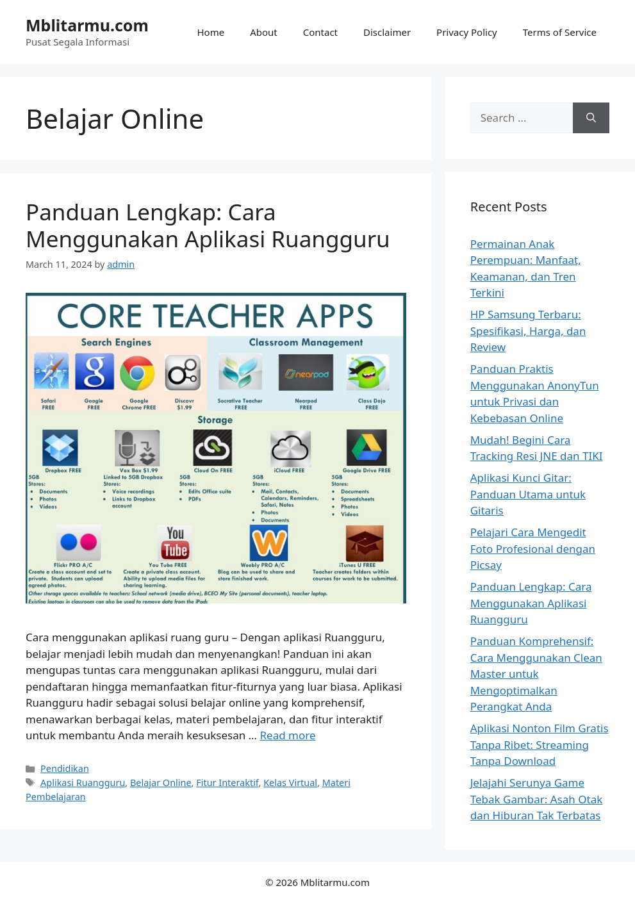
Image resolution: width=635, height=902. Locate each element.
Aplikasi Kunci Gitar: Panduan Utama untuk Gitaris (528, 494)
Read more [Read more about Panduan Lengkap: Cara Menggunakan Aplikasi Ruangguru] (287, 735)
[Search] (591, 117)
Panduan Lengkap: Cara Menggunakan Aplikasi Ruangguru (208, 225)
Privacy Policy (466, 32)
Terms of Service (560, 32)
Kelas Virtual (290, 782)
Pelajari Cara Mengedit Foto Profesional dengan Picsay (532, 548)
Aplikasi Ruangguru (82, 782)
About (263, 32)
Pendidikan (64, 768)
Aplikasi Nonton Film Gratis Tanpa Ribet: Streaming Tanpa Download (539, 744)
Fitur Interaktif (227, 782)
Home (211, 32)
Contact (320, 32)
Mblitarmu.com (87, 25)
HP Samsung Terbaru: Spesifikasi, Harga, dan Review (528, 330)
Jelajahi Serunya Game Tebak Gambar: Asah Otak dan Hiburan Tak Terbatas (536, 799)
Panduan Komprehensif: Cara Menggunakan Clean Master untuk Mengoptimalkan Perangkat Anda (536, 674)
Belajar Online (161, 782)
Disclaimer (387, 32)
